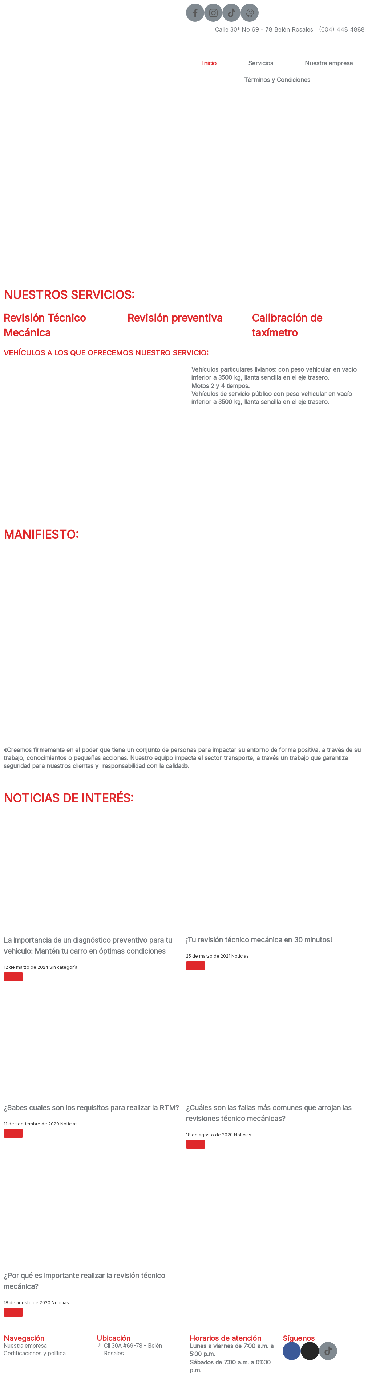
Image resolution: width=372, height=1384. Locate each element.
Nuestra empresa (329, 63)
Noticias (240, 956)
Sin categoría (63, 967)
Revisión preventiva (181, 317)
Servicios (260, 63)
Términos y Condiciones (277, 79)
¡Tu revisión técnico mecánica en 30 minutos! (263, 939)
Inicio (209, 63)
